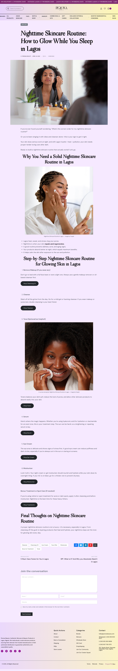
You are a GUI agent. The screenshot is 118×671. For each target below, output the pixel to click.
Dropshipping (80, 646)
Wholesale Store (81, 640)
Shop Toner (27, 406)
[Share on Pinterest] (90, 545)
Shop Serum (27, 433)
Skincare (78, 637)
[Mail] (95, 545)
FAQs (55, 646)
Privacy (101, 664)
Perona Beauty (26, 56)
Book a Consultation (60, 640)
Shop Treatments (29, 505)
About (55, 634)
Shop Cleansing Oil (30, 283)
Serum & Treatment (28, 549)
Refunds (94, 664)
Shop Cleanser (28, 308)
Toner (38, 549)
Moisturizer (63, 545)
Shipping (56, 643)
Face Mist (54, 545)
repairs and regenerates (54, 244)
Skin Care (24, 24)
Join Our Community (82, 649)
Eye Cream (45, 545)
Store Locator (58, 649)
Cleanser (24, 545)
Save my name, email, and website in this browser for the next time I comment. (46, 607)
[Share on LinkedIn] (86, 545)
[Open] (105, 9)
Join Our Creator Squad (83, 652)
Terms (88, 664)
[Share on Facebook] (76, 545)
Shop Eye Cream (29, 457)
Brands (78, 634)
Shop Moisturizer (29, 482)
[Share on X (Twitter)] (81, 545)
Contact (56, 637)
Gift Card (79, 643)
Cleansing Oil (34, 545)
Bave (114, 664)
